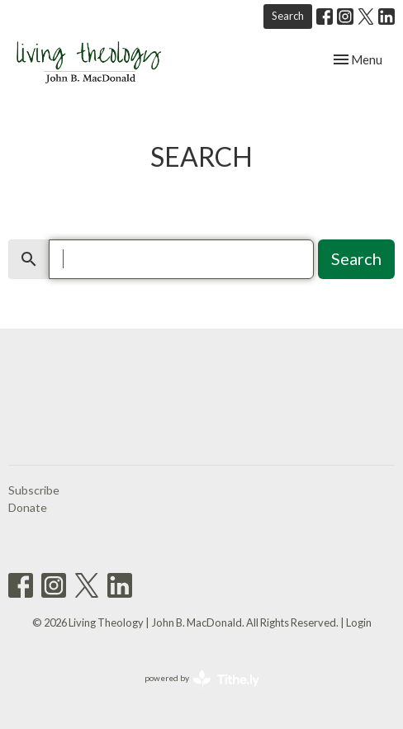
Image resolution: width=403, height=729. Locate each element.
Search (288, 15)
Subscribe (33, 490)
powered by (202, 679)
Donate (27, 507)
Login (359, 622)
